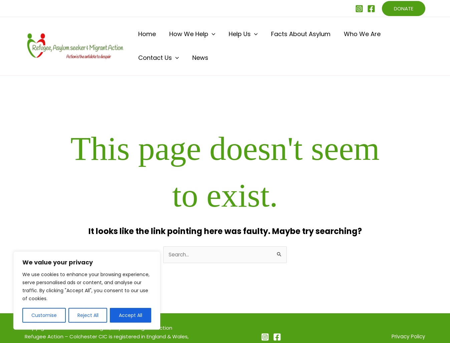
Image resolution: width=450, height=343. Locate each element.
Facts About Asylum (278, 37)
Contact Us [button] (379, 37)
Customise (44, 315)
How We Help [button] (184, 37)
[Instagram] (359, 9)
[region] (86, 290)
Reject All (87, 315)
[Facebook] (371, 9)
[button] (403, 8)
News (414, 37)
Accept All (130, 315)
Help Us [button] (227, 37)
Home (145, 37)
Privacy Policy (407, 319)
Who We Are (333, 37)
